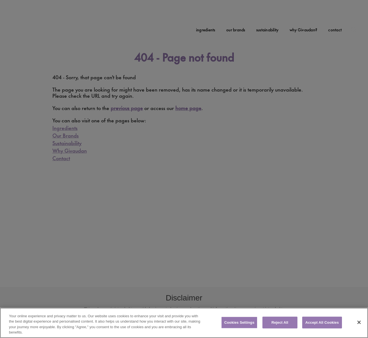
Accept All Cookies (322, 322)
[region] (184, 323)
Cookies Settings (239, 322)
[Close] (359, 322)
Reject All (279, 322)
